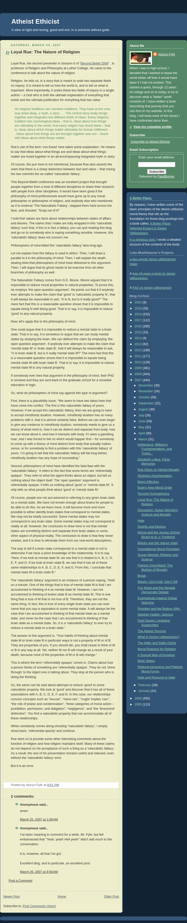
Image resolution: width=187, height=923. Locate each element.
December (146, 385)
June (142, 421)
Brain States (146, 661)
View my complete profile (152, 127)
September (146, 403)
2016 (139, 326)
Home (62, 896)
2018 (139, 314)
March (143, 439)
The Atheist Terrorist (152, 631)
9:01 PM (53, 785)
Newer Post (11, 896)
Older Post (111, 896)
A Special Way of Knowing (156, 655)
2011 (139, 356)
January (144, 691)
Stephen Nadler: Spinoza (155, 614)
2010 (139, 362)
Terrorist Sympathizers (153, 493)
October (144, 397)
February (145, 685)
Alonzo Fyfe (166, 54)
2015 (139, 332)
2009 (139, 368)
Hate (141, 520)
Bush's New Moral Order (155, 487)
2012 (139, 350)
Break (142, 576)
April (142, 433)
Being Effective (148, 482)
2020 (139, 302)
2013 (139, 344)
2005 (139, 704)
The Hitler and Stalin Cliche (157, 643)
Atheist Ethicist (35, 21)
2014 (139, 338)
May (141, 427)
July (141, 415)
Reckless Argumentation (155, 476)
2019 (139, 308)
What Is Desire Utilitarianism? (158, 637)
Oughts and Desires (152, 526)
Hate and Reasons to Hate (156, 677)
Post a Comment (20, 880)
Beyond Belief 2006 (94, 63)
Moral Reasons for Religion (157, 649)
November (146, 391)
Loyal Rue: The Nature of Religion (45, 52)
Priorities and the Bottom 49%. (159, 609)
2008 (139, 374)
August (143, 409)
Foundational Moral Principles (159, 549)
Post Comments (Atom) (39, 906)
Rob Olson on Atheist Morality (159, 470)
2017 (139, 320)
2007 (139, 380)
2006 (139, 698)
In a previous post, (143, 239)
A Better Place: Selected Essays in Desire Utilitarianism (150, 228)
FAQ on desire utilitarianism (151, 288)
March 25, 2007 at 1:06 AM (39, 819)
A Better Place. (141, 198)
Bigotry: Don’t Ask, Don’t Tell (158, 582)
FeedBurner (166, 176)
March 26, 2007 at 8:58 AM (39, 872)
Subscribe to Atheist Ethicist (150, 142)
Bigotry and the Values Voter (158, 543)
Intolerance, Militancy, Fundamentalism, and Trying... (155, 449)
